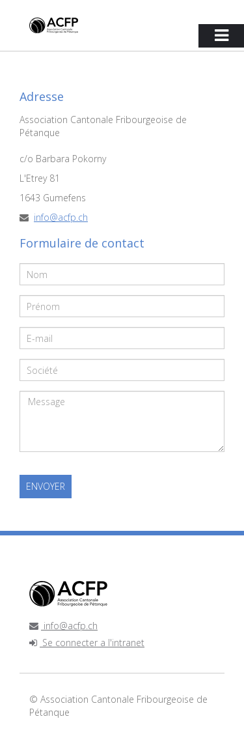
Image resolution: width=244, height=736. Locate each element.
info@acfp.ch (61, 217)
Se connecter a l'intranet (86, 642)
